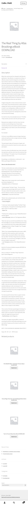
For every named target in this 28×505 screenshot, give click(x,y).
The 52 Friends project (7, 453)
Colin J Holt (7, 3)
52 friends (5, 475)
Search (3, 483)
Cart (22, 502)
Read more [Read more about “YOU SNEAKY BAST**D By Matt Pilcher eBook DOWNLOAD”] (14, 368)
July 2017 (5, 463)
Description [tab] (4, 64)
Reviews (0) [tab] (4, 68)
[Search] (25, 485)
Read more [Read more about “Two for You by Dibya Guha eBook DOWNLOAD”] (14, 436)
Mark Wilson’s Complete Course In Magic (11, 451)
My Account (4, 502)
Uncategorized (10, 8)
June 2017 (5, 466)
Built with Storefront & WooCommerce (11, 497)
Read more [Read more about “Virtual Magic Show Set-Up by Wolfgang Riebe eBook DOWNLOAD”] (14, 403)
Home (4, 8)
